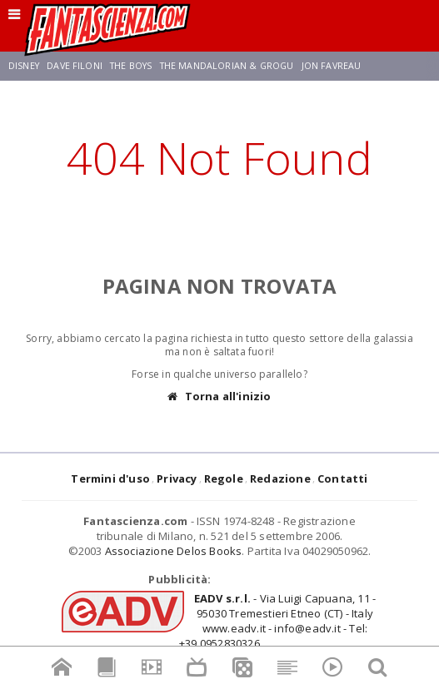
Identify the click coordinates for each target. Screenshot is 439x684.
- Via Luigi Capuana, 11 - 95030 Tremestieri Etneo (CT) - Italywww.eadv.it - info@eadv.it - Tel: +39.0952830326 (277, 621)
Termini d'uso (110, 478)
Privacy (177, 478)
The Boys (131, 66)
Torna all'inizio (219, 396)
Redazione (280, 478)
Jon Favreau (332, 66)
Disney (23, 66)
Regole (223, 478)
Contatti (342, 478)
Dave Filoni (74, 66)
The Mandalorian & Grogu (227, 66)
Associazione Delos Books (173, 550)
